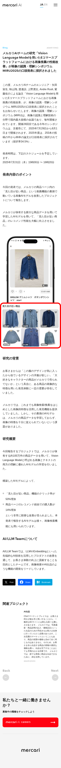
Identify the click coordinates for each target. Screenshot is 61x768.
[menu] (55, 5)
